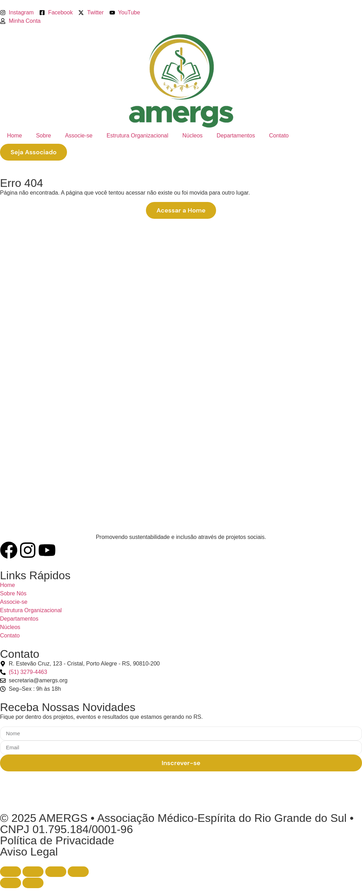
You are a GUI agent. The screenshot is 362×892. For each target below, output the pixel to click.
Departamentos (236, 135)
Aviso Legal (29, 851)
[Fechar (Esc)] (78, 871)
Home (14, 135)
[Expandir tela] (32, 871)
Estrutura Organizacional (137, 135)
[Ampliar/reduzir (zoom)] (10, 871)
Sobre (43, 135)
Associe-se (78, 135)
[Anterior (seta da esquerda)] (10, 883)
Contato (279, 135)
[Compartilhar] (55, 871)
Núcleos (192, 135)
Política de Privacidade (57, 840)
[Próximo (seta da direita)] (32, 883)
